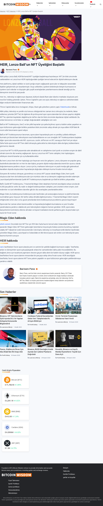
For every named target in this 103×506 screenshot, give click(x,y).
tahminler (52, 3)
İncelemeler (79, 3)
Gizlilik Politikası (69, 474)
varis (2, 247)
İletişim (65, 468)
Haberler (39, 3)
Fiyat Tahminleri (13, 480)
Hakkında (66, 471)
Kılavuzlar (65, 3)
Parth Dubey (33, 324)
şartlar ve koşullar (69, 477)
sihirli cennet (5, 224)
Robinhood (64, 107)
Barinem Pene (27, 269)
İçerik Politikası (13, 484)
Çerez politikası (13, 487)
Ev (30, 4)
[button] (100, 5)
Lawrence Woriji (7, 327)
